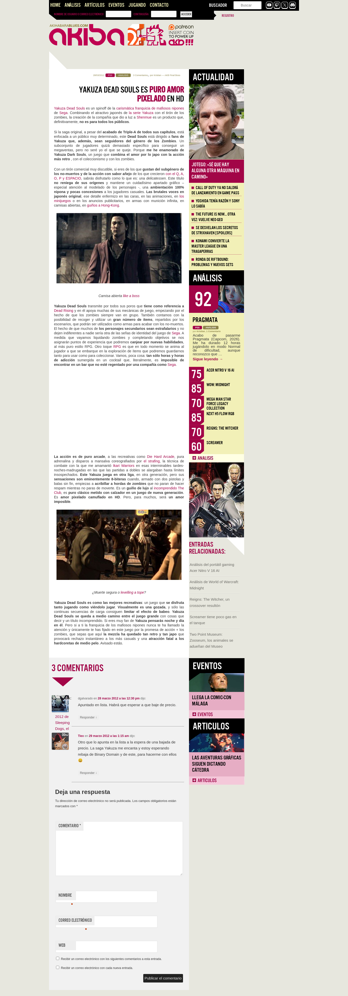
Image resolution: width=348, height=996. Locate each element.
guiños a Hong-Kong (158, 205)
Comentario (125, 825)
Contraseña (141, 14)
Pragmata (260, 320)
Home (55, 5)
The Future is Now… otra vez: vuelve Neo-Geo (268, 217)
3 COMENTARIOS (132, 668)
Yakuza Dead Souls (124, 108)
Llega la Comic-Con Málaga (71, 289)
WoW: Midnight (273, 384)
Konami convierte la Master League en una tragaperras (265, 246)
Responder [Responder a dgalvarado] (143, 717)
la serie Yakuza (196, 113)
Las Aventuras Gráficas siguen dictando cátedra (76, 352)
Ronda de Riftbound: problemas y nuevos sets (267, 262)
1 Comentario (268, 331)
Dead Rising (118, 311)
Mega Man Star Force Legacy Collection (274, 404)
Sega (118, 113)
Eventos (116, 5)
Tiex (136, 736)
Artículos (94, 5)
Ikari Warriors (178, 466)
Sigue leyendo (263, 359)
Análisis (72, 5)
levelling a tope (187, 592)
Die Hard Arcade (215, 457)
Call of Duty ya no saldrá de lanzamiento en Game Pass (270, 190)
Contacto (159, 5)
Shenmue (199, 117)
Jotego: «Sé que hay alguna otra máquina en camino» (270, 171)
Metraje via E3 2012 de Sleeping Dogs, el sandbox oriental (117, 722)
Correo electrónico (130, 921)
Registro (228, 16)
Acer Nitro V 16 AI (275, 370)
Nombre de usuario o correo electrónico (79, 14)
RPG (172, 347)
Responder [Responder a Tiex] (143, 773)
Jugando (137, 5)
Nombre (121, 896)
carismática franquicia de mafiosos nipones (205, 108)
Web (117, 945)
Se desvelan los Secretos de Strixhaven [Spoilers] (269, 230)
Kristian (212, 75)
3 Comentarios (195, 75)
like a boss (186, 296)
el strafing (206, 461)
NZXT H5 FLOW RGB (275, 413)
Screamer (270, 442)
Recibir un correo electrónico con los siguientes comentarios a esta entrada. (166, 959)
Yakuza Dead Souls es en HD (186, 94)
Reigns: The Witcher (277, 428)
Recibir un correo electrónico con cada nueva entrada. (152, 968)
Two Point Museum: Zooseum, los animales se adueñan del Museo (71, 229)
